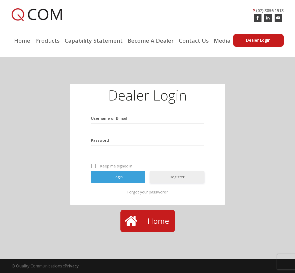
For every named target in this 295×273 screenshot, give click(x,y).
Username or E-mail (109, 118)
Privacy (72, 266)
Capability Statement (94, 40)
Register (177, 176)
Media (222, 40)
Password (100, 140)
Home (22, 40)
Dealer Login (258, 40)
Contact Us (194, 40)
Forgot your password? (147, 191)
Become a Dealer (151, 40)
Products (47, 40)
